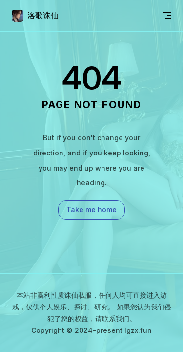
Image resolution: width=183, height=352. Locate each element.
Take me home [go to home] (91, 209)
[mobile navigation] (167, 15)
